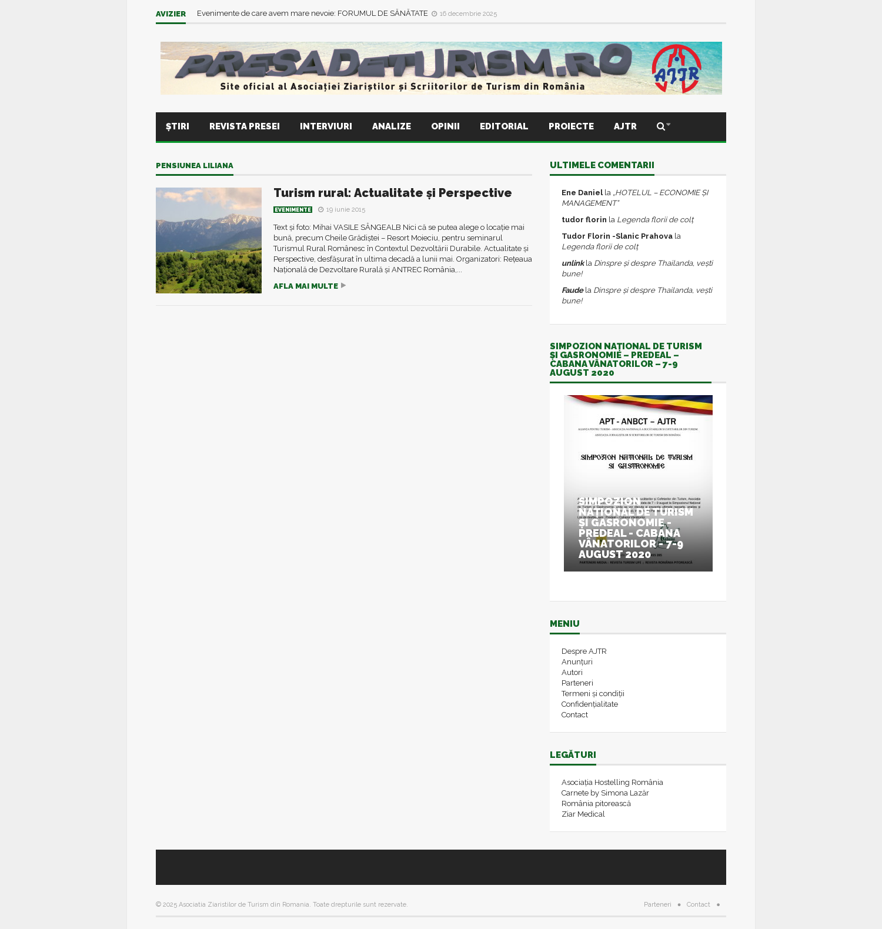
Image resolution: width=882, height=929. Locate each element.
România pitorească (596, 803)
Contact (575, 714)
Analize (391, 126)
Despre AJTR (584, 651)
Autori (572, 672)
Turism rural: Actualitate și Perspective (392, 193)
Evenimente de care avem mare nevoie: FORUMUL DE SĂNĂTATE (313, 13)
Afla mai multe (305, 286)
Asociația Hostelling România (612, 782)
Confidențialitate (590, 704)
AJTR (625, 126)
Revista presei (244, 126)
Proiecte (571, 126)
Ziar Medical (583, 814)
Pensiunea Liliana (194, 165)
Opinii (445, 126)
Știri (177, 126)
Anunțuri (577, 661)
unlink (573, 263)
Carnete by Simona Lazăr (605, 792)
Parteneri (577, 683)
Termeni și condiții (593, 693)
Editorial (504, 126)
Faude (572, 290)
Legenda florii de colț (655, 219)
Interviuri (326, 126)
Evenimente (293, 210)
